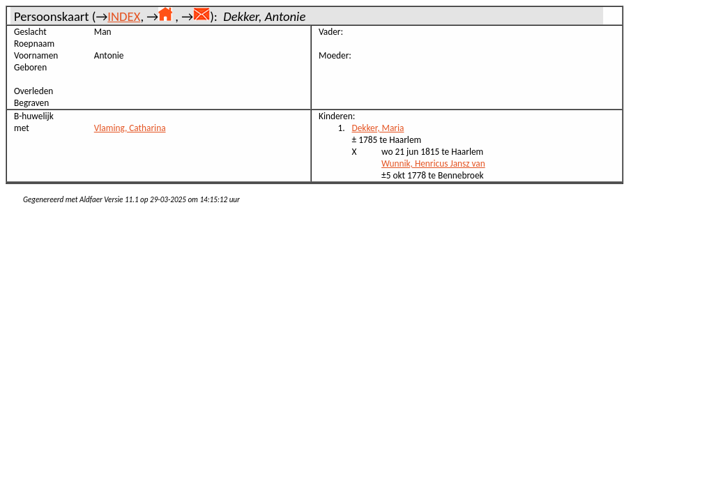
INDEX (123, 16)
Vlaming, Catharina (130, 128)
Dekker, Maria (378, 128)
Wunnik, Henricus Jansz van (433, 163)
